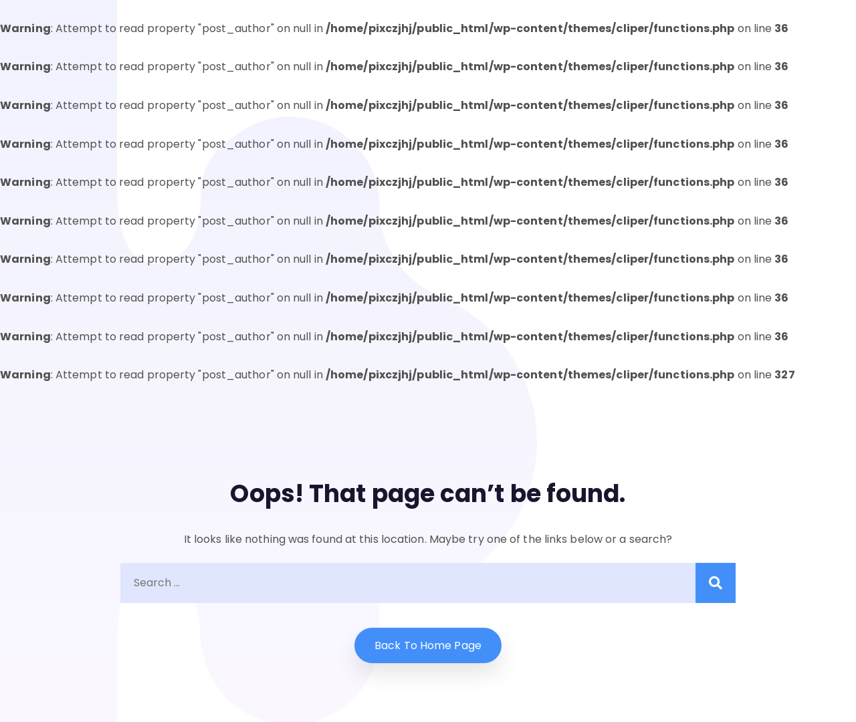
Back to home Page (427, 645)
